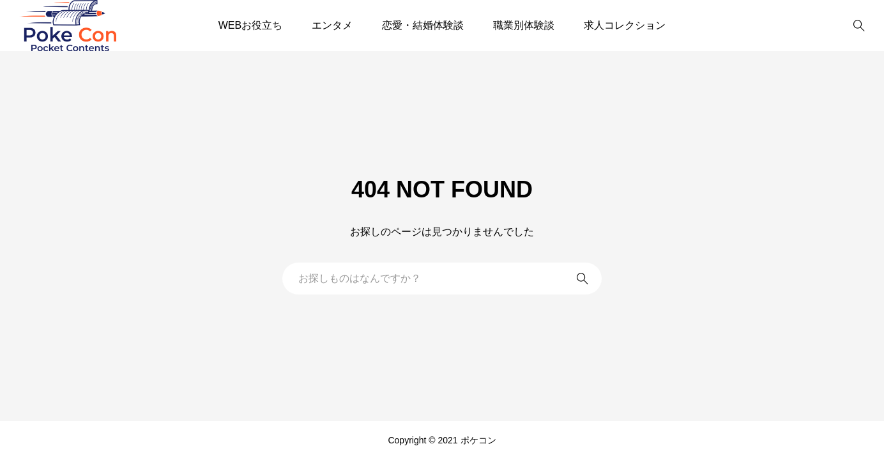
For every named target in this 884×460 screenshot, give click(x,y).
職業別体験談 (523, 25)
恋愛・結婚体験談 (423, 25)
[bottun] (858, 26)
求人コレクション (625, 25)
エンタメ (332, 25)
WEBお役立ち (250, 25)
